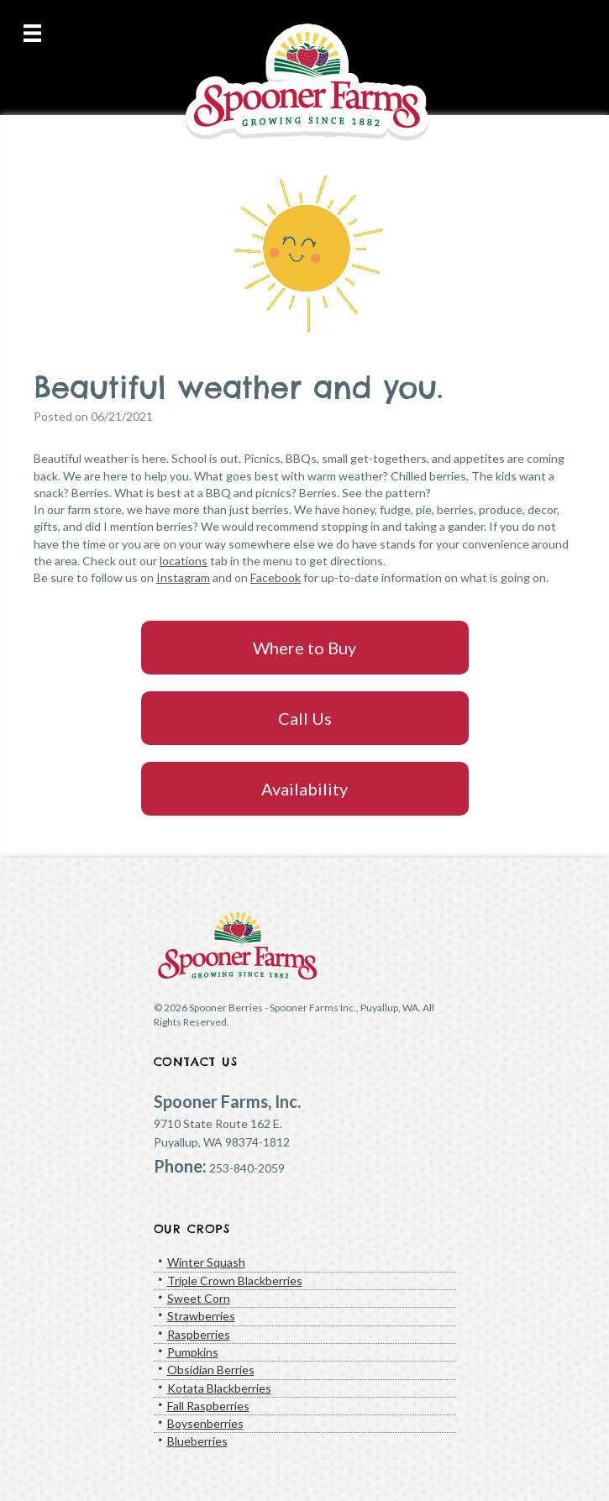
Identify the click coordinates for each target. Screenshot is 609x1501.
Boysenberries (205, 1423)
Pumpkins (192, 1352)
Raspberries (198, 1334)
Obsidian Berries (211, 1369)
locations (183, 561)
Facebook (275, 577)
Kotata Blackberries (219, 1388)
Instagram (183, 577)
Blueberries (197, 1441)
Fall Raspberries (208, 1406)
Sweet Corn (198, 1298)
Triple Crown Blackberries (234, 1280)
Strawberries (201, 1316)
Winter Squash (206, 1262)
